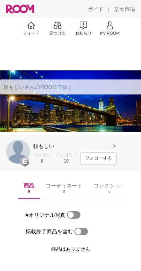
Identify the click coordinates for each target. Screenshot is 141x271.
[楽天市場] (124, 9)
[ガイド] (96, 9)
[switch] (73, 215)
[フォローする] (98, 158)
